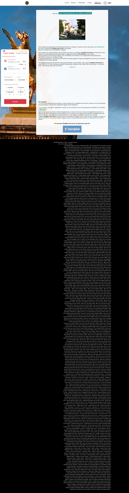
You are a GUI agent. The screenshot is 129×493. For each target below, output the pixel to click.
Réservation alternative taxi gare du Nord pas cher (99, 402)
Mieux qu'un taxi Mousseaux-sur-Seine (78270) (96, 282)
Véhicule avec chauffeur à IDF (86, 430)
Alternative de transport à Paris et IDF (86, 433)
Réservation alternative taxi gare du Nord (101, 395)
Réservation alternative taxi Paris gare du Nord (93, 400)
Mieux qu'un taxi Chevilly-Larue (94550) (89, 443)
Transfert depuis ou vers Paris (90, 423)
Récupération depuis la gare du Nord (72, 389)
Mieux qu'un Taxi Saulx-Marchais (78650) (73, 318)
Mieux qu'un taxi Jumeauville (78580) (96, 252)
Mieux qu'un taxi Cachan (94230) (97, 440)
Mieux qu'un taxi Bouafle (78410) (72, 201)
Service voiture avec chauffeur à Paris (94, 420)
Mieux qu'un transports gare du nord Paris (91, 362)
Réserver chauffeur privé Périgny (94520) (75, 487)
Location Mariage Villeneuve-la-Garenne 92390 (78, 176)
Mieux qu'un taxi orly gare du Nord (84, 364)
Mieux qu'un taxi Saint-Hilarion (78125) (78, 308)
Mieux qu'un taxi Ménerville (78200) (96, 269)
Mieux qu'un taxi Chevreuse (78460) (88, 213)
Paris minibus (83, 454)
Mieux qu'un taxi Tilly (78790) (96, 324)
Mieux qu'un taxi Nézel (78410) (98, 285)
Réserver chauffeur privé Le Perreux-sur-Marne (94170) (97, 477)
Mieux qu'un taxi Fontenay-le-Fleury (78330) (100, 231)
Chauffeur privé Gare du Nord (96, 372)
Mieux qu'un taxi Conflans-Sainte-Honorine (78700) (95, 216)
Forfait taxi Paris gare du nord (80, 402)
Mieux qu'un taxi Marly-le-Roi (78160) (91, 265)
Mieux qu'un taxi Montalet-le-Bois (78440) (93, 278)
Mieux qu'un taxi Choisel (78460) (72, 213)
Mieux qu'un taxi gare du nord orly (99, 361)
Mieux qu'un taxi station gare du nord (96, 354)
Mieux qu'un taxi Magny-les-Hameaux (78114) (80, 260)
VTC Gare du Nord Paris (94, 384)
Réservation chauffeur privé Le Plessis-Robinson (99, 471)
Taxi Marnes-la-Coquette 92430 (103, 158)
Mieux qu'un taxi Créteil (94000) (79, 444)
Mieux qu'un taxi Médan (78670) (80, 269)
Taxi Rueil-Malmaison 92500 (73, 147)
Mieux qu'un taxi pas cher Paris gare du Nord (94, 367)
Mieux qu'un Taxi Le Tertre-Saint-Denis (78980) (92, 321)
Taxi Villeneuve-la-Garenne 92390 (99, 155)
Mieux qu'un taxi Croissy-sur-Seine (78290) (73, 219)
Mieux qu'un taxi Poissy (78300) (90, 293)
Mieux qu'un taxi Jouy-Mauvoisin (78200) (78, 252)
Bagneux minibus (70, 456)
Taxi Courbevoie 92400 (86, 147)
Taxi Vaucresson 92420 (78, 158)
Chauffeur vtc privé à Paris (77, 423)
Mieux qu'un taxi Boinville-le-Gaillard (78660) (80, 195)
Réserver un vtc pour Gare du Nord (80, 377)
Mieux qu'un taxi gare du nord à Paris (96, 357)
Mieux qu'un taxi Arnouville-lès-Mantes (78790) (99, 185)
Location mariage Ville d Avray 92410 (94, 180)
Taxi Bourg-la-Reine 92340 (92, 157)
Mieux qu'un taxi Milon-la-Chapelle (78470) (97, 275)
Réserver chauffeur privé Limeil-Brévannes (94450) (76, 479)
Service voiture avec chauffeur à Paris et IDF (100, 431)
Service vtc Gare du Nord (77, 379)
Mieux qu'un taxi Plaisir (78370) (103, 292)
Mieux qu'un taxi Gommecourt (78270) (98, 237)
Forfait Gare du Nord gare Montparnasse (84, 374)
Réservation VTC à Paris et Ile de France (101, 407)
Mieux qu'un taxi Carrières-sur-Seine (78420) (89, 206)
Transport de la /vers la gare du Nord (90, 389)
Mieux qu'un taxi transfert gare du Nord (98, 338)
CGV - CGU (61, 144)
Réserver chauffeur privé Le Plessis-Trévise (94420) (75, 482)
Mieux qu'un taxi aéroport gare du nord (78, 357)
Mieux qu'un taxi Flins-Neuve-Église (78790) (93, 227)
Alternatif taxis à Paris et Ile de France (72, 418)
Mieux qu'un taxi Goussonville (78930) (94, 241)
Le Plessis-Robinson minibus (95, 456)
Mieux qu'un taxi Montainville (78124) (75, 278)
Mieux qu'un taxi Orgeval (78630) (95, 288)
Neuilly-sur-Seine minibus (97, 451)
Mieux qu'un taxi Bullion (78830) (95, 204)
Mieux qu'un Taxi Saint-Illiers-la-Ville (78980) (97, 308)
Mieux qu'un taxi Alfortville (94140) (99, 436)
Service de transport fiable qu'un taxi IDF (75, 428)
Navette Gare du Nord (99, 374)
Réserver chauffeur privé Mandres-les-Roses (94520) (76, 481)
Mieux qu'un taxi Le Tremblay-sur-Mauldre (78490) (84, 326)
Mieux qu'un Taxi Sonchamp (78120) (76, 320)
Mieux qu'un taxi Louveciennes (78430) (88, 259)
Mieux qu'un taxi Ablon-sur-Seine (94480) (82, 436)
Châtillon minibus (80, 458)
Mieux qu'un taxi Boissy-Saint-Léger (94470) (87, 438)
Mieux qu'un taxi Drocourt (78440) (78, 223)
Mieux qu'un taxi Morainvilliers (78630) (76, 282)
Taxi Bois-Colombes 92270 (104, 153)
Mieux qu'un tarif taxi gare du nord (83, 361)
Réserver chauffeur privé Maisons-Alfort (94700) (99, 479)
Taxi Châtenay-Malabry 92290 (82, 152)
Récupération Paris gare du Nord (89, 392)
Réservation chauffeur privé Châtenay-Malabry (87, 466)
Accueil (67, 2)
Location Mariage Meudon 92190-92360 (86, 167)
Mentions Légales (68, 144)
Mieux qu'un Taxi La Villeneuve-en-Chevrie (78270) (84, 333)
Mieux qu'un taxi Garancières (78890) (99, 234)
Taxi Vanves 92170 (77, 153)
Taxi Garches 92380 (103, 157)
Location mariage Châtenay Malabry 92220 (77, 172)
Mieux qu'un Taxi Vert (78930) (100, 329)
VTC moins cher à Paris (85, 407)
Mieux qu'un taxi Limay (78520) (76, 255)
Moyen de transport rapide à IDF (71, 430)
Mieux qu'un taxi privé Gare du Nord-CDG (81, 366)
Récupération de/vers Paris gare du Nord (73, 394)
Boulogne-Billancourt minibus (99, 458)
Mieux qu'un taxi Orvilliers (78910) (79, 290)
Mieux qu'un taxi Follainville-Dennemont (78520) (88, 229)
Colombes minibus (95, 449)
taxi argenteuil (87, 168)
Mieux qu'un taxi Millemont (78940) (79, 275)
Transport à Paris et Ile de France (93, 408)
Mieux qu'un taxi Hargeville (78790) (72, 246)
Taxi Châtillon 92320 (103, 152)
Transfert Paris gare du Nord (74, 392)
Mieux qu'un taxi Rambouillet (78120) (77, 298)
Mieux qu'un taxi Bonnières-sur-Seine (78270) (84, 200)
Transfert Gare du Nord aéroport (92, 375)
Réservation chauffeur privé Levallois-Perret (100, 472)
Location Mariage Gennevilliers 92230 (74, 168)
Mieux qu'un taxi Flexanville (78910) (74, 227)
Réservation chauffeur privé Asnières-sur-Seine (76, 463)
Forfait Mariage (94, 160)
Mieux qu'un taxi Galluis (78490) (95, 232)
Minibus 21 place (100, 453)
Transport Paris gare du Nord (103, 392)
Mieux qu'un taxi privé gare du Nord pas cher (87, 341)
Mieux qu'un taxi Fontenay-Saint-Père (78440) (77, 232)
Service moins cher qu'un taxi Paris (90, 421)
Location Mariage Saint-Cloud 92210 (83, 173)
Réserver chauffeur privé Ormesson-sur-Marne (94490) (98, 486)
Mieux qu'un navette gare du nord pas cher (90, 369)
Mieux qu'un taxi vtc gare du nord (78, 351)
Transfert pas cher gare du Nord (75, 390)
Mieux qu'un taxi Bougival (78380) (102, 200)
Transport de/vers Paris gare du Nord (91, 394)
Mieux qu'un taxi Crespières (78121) (102, 218)
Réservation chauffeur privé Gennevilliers (101, 469)
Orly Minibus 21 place (74, 454)
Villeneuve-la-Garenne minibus (100, 459)
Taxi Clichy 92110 (87, 149)
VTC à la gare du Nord (77, 382)
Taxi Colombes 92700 (95, 145)
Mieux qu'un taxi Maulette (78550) (78, 267)
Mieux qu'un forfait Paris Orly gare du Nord (73, 367)
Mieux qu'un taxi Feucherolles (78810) (86, 226)
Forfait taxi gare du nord (88, 398)
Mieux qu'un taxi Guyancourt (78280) (99, 242)
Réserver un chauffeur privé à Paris (90, 418)
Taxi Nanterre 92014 (84, 145)
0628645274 (98, 3)
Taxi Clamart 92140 (96, 149)
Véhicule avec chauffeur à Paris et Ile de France (81, 410)
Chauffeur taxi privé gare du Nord (94, 385)
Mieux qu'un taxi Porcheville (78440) (77, 295)
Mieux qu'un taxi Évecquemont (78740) (98, 224)
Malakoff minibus (88, 458)
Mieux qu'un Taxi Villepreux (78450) (79, 334)
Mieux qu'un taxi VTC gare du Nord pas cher (88, 352)
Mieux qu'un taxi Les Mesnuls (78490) (94, 272)
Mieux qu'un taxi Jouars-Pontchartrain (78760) (85, 250)
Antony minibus (92, 453)
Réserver (73, 2)
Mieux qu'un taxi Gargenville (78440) (85, 244)
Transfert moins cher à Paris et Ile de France (75, 408)
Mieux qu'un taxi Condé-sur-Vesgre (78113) (74, 216)
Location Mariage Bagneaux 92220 (102, 170)
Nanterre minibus (95, 448)
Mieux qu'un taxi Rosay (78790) (100, 301)
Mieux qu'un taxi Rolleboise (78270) (84, 301)
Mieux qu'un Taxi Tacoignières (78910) (94, 320)
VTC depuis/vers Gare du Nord (74, 380)
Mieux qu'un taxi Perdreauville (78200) (86, 292)
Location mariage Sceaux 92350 (72, 178)
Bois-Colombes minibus (75, 451)
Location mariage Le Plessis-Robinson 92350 (100, 176)
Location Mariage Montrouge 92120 (86, 170)
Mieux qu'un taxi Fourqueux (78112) (89, 236)
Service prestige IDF (75, 426)
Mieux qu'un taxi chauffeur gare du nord (96, 351)
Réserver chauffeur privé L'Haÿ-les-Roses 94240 (99, 481)
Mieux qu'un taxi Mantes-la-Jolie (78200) (75, 262)
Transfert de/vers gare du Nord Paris (89, 397)
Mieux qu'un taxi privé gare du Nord (82, 346)
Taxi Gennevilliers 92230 (74, 150)
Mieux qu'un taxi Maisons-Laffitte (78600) (101, 260)
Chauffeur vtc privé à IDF (91, 428)
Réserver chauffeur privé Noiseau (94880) (101, 484)
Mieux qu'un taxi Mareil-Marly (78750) (98, 264)
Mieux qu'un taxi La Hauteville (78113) (89, 246)
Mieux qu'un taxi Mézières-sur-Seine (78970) (88, 273)
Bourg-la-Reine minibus (105, 454)
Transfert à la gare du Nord (78, 387)
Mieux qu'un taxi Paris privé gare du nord (77, 343)
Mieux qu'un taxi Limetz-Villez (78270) (92, 255)
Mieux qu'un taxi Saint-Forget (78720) (101, 305)
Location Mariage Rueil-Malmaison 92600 (97, 162)
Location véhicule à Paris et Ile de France (73, 412)
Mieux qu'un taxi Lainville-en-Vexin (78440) (85, 254)
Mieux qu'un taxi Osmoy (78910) (95, 290)
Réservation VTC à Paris (69, 403)
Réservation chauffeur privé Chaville (79, 468)
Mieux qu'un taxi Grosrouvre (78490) (76, 241)
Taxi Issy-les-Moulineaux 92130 (75, 149)
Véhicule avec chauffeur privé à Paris (79, 425)
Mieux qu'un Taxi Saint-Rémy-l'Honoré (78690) (83, 316)
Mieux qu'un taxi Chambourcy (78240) (83, 208)
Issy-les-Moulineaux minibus (77, 459)
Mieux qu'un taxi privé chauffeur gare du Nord (90, 349)
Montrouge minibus (71, 458)
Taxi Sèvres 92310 (87, 155)
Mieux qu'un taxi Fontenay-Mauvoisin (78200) (79, 231)
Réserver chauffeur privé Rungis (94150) (101, 489)
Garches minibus (104, 448)
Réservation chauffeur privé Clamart (97, 468)
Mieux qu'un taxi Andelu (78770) (97, 183)
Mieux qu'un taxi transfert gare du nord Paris (93, 344)
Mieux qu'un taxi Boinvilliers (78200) (99, 195)
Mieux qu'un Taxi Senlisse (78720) (91, 318)
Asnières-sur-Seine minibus (82, 453)
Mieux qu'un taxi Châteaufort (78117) (94, 209)
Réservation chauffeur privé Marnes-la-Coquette (99, 461)
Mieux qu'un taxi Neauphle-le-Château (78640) (87, 283)
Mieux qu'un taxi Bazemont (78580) (81, 191)
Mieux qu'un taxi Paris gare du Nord (99, 346)
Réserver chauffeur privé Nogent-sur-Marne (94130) (79, 484)
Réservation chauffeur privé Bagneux (96, 463)
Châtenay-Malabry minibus (93, 454)
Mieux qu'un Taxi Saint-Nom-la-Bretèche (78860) (92, 313)
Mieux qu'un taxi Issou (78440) (79, 249)
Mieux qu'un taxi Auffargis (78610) (92, 186)
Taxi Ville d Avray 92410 (90, 158)
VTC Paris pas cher (102, 413)
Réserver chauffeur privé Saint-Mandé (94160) (95, 487)
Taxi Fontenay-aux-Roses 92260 (74, 155)
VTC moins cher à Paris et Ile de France (89, 413)
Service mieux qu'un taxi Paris (78, 420)
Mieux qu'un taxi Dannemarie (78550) (90, 221)
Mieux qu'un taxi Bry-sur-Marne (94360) (80, 440)
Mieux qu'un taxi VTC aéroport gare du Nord (89, 359)
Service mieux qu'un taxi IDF (94, 425)
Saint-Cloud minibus (100, 446)
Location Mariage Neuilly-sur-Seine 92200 (85, 163)
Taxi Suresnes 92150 (95, 150)
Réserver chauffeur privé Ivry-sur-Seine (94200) (95, 474)
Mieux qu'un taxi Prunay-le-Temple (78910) (89, 297)
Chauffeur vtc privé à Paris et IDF (102, 433)
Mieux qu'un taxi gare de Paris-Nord (95, 339)
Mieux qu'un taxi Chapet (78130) (78, 209)
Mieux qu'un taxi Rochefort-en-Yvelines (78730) (92, 300)
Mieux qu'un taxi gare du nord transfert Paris (97, 343)
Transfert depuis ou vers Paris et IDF (72, 435)
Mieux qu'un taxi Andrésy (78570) (81, 185)
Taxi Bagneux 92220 (69, 152)
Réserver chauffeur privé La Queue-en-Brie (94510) (94, 476)
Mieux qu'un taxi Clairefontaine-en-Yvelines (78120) (81, 214)
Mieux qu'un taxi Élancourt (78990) (81, 224)
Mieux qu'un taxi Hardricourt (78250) (102, 244)
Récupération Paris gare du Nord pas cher (81, 395)
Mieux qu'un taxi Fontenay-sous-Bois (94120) (97, 444)
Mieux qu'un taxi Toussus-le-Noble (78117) (79, 324)
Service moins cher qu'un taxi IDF (102, 426)
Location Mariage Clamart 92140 (103, 167)
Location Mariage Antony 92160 (103, 163)
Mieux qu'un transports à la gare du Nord (86, 370)
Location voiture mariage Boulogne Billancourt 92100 (78, 160)
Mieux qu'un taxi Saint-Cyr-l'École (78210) (83, 305)
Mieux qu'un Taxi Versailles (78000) (85, 329)
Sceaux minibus (88, 459)
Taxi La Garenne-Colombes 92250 (90, 153)
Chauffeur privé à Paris (82, 405)
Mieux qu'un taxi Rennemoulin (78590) (96, 298)
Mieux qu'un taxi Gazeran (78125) (81, 237)
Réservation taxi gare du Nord (75, 398)
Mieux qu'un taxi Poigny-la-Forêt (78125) (73, 293)
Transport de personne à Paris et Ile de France (94, 412)
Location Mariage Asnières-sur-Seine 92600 (77, 162)
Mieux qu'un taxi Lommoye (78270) (83, 257)
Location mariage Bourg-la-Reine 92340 (89, 178)
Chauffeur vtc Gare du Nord (90, 379)
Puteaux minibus (87, 449)
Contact (89, 2)
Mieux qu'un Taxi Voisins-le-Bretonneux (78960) (78, 338)
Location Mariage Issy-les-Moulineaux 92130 (96, 165)
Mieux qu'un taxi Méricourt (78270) (80, 270)
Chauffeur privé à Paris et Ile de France (101, 410)
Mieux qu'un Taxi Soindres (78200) (102, 316)
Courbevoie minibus (86, 451)
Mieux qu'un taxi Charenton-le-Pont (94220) (93, 441)
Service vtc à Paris (102, 403)
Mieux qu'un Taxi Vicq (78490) (88, 331)
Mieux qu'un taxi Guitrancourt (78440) (81, 242)
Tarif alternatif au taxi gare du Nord (72, 397)
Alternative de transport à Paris (75, 421)
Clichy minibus (71, 453)
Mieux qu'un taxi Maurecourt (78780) (94, 267)
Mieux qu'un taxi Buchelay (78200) (80, 204)
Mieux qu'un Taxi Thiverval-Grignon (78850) (89, 323)
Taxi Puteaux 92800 (84, 150)
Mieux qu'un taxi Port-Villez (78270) (95, 295)
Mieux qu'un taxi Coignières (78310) (102, 214)
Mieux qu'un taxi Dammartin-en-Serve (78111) (94, 219)
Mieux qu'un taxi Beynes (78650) (86, 193)
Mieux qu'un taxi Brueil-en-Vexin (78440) (95, 203)
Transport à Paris (93, 403)
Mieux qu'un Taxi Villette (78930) (95, 334)
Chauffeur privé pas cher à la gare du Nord (78, 384)
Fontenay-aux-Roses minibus (81, 456)
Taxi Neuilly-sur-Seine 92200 (98, 147)
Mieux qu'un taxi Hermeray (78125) (79, 247)
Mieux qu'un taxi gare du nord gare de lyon (77, 354)
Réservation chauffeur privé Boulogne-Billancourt (89, 464)
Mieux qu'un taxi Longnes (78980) (99, 257)
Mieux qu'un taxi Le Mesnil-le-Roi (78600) (98, 270)
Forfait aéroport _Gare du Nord (77, 375)
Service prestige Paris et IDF (70, 433)
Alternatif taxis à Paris (105, 417)
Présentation (81, 2)
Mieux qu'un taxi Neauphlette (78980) (81, 285)
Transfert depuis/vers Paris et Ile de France (90, 417)
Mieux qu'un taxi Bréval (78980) (78, 203)
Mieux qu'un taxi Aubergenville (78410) (74, 186)
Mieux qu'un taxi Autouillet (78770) (95, 188)
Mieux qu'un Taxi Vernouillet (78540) (96, 328)
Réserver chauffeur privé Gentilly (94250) (74, 474)
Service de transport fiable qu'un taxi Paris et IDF (78, 431)
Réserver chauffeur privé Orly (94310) (76, 486)
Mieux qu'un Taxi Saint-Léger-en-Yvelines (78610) (91, 310)
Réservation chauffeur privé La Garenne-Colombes (78, 472)
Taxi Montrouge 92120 (105, 150)
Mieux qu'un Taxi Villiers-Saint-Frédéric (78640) (88, 336)
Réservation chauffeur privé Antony (80, 461)
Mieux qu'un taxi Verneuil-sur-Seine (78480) (78, 328)
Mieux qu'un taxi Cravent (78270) (85, 218)
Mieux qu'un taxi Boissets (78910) (99, 196)
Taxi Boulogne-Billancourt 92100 (71, 145)
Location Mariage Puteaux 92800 (98, 168)
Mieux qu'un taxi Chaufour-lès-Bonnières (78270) (83, 211)
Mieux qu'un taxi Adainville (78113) (95, 181)
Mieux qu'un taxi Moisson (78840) (85, 277)
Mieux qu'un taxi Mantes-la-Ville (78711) (94, 262)
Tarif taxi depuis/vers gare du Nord (74, 400)
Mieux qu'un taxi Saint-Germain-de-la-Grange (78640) (80, 306)
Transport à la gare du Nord (104, 387)
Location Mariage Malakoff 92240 (94, 172)
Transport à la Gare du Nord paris (96, 377)
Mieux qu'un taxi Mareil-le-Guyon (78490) (80, 264)
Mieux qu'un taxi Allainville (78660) (81, 183)
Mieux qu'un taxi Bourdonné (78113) (89, 201)
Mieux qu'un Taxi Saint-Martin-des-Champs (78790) (93, 311)
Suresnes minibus (78, 449)
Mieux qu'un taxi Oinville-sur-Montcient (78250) (87, 287)
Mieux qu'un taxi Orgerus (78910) (79, 288)
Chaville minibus (81, 446)
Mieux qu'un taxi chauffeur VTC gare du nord (93, 347)
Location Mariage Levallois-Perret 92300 (76, 165)
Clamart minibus (106, 456)
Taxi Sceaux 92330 (81, 157)
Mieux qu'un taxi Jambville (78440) (95, 249)
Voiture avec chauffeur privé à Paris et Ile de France (86, 415)
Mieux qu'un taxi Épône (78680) (103, 226)
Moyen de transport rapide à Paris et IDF (90, 435)
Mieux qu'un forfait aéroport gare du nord (101, 366)
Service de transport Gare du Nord (90, 380)
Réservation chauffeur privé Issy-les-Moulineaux (77, 471)
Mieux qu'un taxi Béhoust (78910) (97, 191)
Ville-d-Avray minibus (90, 446)
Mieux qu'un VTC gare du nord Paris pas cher (79, 372)
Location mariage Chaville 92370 (77, 180)
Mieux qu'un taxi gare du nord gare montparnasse (84, 356)
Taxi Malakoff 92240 (93, 152)
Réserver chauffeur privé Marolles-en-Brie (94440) (99, 482)
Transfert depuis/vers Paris (73, 417)
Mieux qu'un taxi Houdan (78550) (95, 247)
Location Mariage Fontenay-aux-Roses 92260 (88, 175)
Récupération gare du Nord (91, 387)
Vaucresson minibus (85, 448)
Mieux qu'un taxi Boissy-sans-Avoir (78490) (93, 198)
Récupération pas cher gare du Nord (91, 390)
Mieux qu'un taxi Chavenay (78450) (102, 211)
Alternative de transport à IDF (87, 426)
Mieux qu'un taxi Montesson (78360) (83, 280)
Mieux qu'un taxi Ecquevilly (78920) (95, 223)
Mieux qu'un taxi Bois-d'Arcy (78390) (83, 196)
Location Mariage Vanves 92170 (99, 173)
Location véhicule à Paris (93, 405)
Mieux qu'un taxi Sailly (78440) (88, 303)
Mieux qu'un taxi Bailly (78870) (80, 188)
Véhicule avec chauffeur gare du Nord (77, 385)
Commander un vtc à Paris (74, 407)
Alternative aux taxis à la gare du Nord (91, 382)
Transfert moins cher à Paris (82, 403)
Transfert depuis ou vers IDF (104, 428)
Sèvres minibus (77, 448)
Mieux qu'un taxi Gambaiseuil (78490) (81, 234)
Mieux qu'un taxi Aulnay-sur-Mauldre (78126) (86, 190)
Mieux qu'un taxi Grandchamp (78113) (90, 239)
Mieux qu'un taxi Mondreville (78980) (102, 277)
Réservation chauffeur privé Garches (83, 469)
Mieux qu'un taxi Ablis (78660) (79, 181)
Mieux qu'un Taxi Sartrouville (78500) (86, 315)
